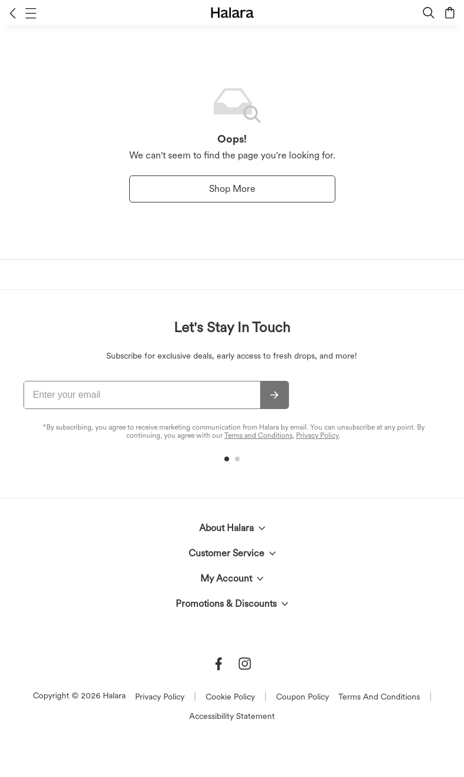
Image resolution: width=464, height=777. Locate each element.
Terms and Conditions (258, 435)
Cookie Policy (230, 696)
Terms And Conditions (379, 696)
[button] (12, 13)
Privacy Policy (317, 435)
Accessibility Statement (232, 716)
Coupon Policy (302, 696)
